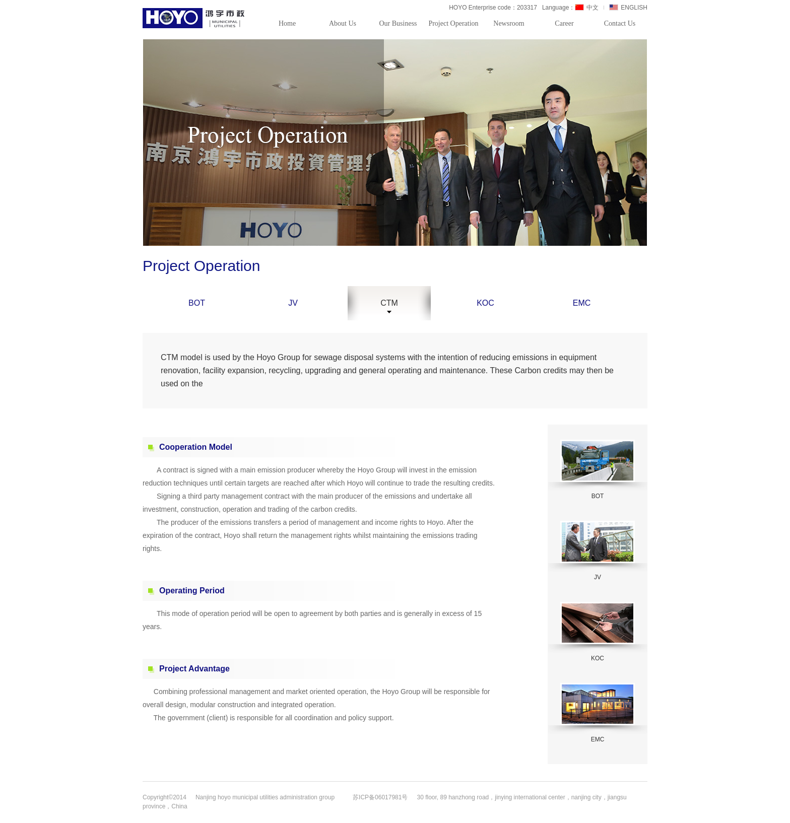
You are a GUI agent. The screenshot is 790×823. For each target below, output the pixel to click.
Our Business (398, 23)
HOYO (194, 18)
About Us (342, 23)
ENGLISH (628, 7)
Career (564, 23)
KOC (485, 303)
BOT (196, 303)
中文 (587, 7)
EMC (582, 303)
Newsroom (508, 23)
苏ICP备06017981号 (380, 797)
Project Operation (453, 23)
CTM (389, 303)
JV (293, 303)
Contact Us (620, 23)
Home (287, 23)
